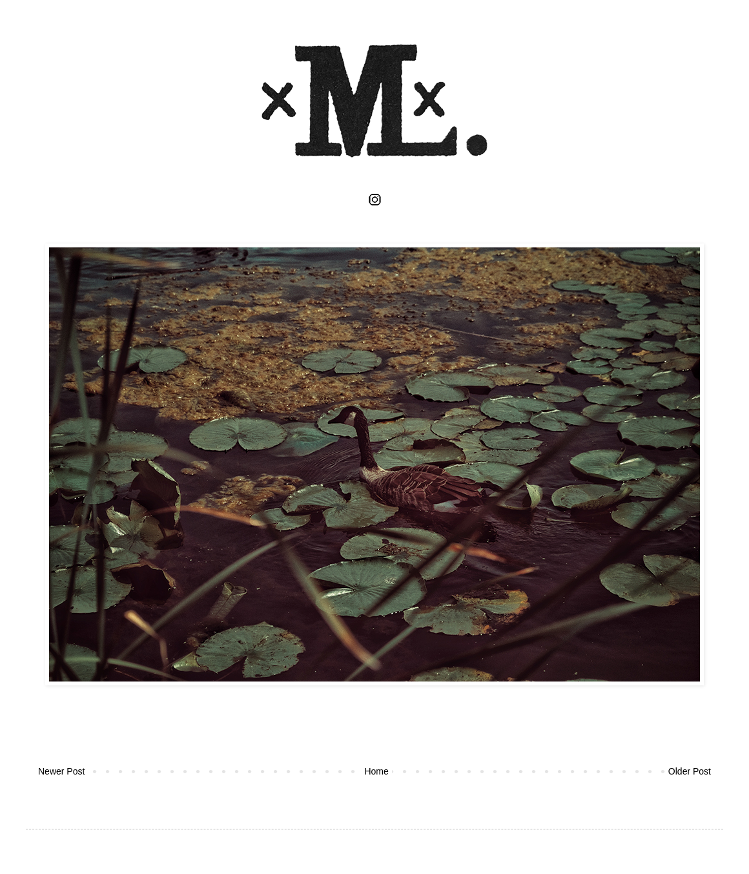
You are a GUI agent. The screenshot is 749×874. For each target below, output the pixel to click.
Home (376, 771)
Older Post (689, 771)
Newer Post (61, 771)
